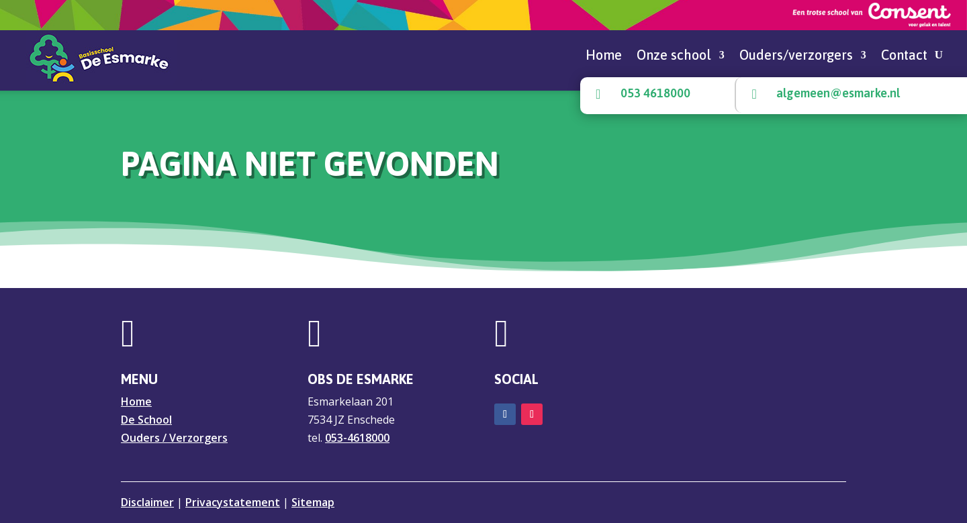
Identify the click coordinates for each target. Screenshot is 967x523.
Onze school (674, 56)
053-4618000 (357, 437)
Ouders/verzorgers (796, 56)
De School (146, 419)
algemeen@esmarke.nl (838, 93)
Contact (904, 56)
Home (604, 56)
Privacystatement (232, 502)
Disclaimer (147, 502)
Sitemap (312, 502)
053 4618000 (655, 93)
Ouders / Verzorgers (174, 437)
